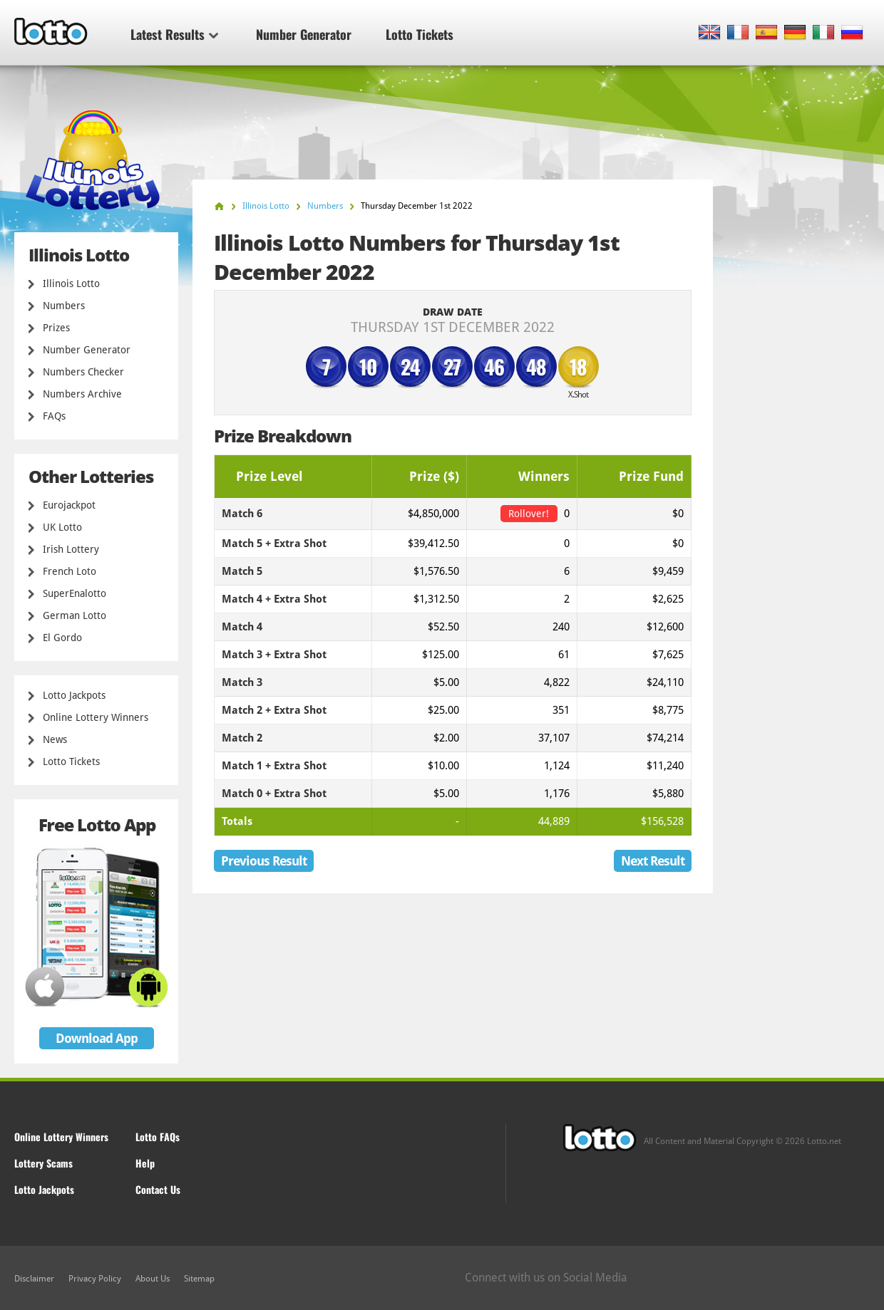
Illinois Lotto (71, 283)
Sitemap (199, 1279)
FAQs (54, 416)
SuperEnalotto (74, 593)
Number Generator (303, 34)
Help (145, 1162)
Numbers (64, 305)
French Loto (69, 571)
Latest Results (174, 34)
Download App (97, 1038)
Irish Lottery (71, 549)
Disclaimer (34, 1279)
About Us (152, 1279)
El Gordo (62, 637)
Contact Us (157, 1189)
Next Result (652, 860)
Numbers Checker (83, 372)
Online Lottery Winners (95, 717)
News (55, 739)
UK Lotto (62, 527)
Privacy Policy (94, 1279)
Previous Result (264, 860)
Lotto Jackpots (74, 695)
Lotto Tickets (419, 34)
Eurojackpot (69, 505)
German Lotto (74, 615)
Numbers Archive (82, 394)
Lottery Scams (43, 1162)
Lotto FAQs (157, 1136)
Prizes (56, 327)
